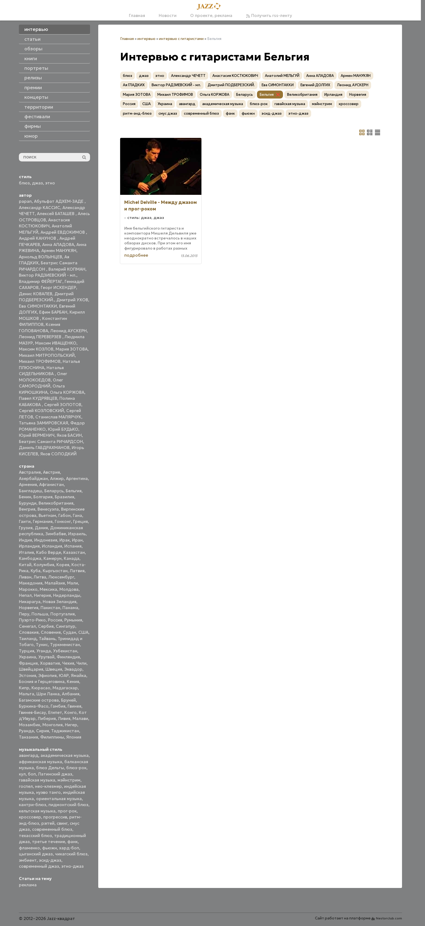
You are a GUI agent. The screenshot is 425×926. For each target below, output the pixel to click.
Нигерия (42, 595)
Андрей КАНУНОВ (38, 238)
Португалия (62, 614)
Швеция (53, 669)
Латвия (77, 570)
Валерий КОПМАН (66, 269)
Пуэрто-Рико (32, 620)
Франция (28, 663)
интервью (146, 38)
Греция (80, 521)
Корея (62, 564)
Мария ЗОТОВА (72, 349)
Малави (80, 718)
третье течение (48, 841)
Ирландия (29, 546)
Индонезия (45, 540)
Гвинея (74, 706)
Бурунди (27, 503)
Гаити (25, 521)
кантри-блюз (32, 804)
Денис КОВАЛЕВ (35, 293)
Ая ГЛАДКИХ (134, 85)
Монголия (52, 724)
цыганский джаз (36, 853)
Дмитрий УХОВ (72, 299)
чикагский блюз (71, 853)
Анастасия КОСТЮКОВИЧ (235, 75)
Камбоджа (30, 558)
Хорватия (50, 663)
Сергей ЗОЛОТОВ (62, 404)
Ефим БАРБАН (53, 312)
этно (50, 183)
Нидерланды (66, 595)
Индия (25, 540)
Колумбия (44, 564)
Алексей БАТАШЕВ (56, 213)
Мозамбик (29, 724)
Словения (51, 632)
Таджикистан (65, 730)
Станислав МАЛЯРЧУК (58, 416)
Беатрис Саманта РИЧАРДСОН (51, 441)
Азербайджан (33, 478)
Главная (137, 15)
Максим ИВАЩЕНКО (55, 343)
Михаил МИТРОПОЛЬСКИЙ (47, 355)
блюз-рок (76, 767)
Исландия (52, 546)
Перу (24, 614)
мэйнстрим (68, 780)
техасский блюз (35, 835)
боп (32, 774)
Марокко (28, 589)
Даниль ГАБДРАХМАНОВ (44, 447)
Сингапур (65, 626)
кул (22, 774)
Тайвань (47, 638)
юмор (31, 136)
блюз (24, 183)
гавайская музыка (37, 780)
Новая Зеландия (59, 601)
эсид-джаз (50, 860)
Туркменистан (65, 644)
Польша (39, 614)
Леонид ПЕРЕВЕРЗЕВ (40, 336)
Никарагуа (30, 601)
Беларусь (53, 490)
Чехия (68, 663)
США (83, 632)
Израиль (77, 533)
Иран (77, 540)
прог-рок (67, 811)
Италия (26, 552)
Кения (73, 681)
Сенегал (27, 626)
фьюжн (49, 847)
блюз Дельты (50, 767)
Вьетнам (47, 515)
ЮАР (64, 675)
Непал (25, 595)
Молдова (69, 589)
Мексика (48, 589)
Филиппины (52, 737)
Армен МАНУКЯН (58, 250)
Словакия (29, 632)
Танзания (28, 737)
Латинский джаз (55, 774)
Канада (71, 558)
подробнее (136, 255)
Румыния (73, 620)
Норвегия (28, 607)
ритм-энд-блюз (137, 113)
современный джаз (39, 866)
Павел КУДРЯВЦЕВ (38, 398)
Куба (36, 570)
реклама (28, 884)
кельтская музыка (37, 811)
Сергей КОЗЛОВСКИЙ (41, 410)
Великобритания (56, 503)
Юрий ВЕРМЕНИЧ (36, 435)
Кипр (24, 687)
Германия (43, 521)
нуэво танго (48, 792)
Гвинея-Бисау (32, 712)
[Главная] (210, 6)
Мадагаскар (65, 687)
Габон (64, 515)
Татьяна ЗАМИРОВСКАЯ (43, 423)
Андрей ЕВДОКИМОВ (63, 232)
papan (25, 201)
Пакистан (50, 607)
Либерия (47, 718)
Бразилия (64, 496)
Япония (73, 737)
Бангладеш (30, 490)
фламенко (29, 847)
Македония (30, 583)
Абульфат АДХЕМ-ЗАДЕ (59, 201)
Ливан (25, 577)
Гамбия (58, 706)
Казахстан (74, 552)
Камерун (53, 558)
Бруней (68, 700)
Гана (77, 515)
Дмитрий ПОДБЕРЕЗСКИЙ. (231, 85)
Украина (27, 656)
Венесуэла (48, 509)
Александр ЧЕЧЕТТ (188, 75)
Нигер (71, 724)
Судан (69, 632)
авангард (28, 755)
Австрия (51, 472)
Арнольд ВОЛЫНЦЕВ (40, 256)
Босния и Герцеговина (42, 681)
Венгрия (27, 509)
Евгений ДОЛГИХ (315, 85)
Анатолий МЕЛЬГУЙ (282, 75)
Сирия (42, 730)
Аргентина (77, 478)
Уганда (43, 650)
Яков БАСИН (69, 435)
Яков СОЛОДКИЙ (58, 453)
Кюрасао (40, 687)
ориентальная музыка (59, 798)
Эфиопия (47, 675)
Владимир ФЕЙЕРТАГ (40, 281)
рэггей (47, 823)
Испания (73, 546)
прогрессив (55, 817)
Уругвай (46, 656)
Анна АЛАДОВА (58, 244)
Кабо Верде (48, 552)
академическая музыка (65, 755)
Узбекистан (65, 650)
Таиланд (28, 638)
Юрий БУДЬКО (63, 429)
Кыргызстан (55, 570)
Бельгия (74, 490)
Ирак (64, 540)
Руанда (26, 730)
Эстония (27, 675)
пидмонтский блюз (68, 804)
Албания (70, 693)
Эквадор (73, 669)
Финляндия (68, 656)
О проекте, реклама (211, 15)
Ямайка (78, 675)
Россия (55, 620)
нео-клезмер (48, 786)
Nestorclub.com (389, 918)
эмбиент (28, 860)
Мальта (26, 693)
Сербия (46, 626)
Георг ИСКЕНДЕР (58, 287)
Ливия (64, 718)
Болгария (43, 496)
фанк (72, 841)
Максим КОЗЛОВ (36, 349)
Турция (26, 650)
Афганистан (51, 484)
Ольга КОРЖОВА (67, 392)
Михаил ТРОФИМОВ (39, 361)
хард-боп (69, 847)
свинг (62, 823)
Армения (28, 484)
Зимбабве (55, 533)
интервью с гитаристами (181, 38)
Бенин (25, 496)
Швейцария (31, 669)
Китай (25, 564)
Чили (81, 663)
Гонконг (63, 521)
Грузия (26, 527)
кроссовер (30, 817)
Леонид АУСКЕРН (68, 330)
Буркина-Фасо (33, 706)
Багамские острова (39, 700)
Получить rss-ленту (269, 15)
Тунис (42, 644)
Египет (55, 712)
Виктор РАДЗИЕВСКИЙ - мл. (47, 275)
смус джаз (167, 113)
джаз (37, 183)
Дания (41, 527)
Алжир (57, 478)
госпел (26, 786)
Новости (168, 15)
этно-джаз (72, 866)
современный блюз (52, 829)
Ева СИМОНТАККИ (38, 306)
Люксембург (61, 577)
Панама (70, 607)
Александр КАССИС (39, 207)
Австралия (30, 472)
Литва (40, 577)
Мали (72, 583)
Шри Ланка (48, 693)
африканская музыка (40, 761)
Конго (70, 712)
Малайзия (55, 583)
